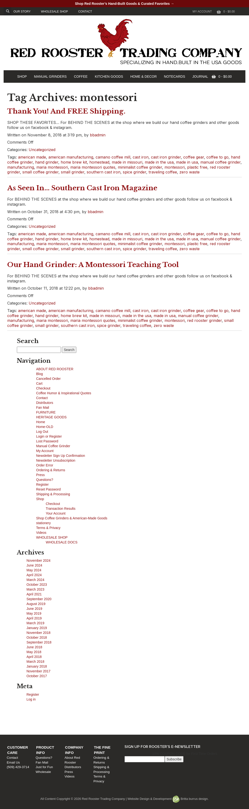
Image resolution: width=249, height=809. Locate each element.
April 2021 (34, 594)
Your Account (56, 513)
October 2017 (36, 676)
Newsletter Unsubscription (55, 460)
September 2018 (39, 642)
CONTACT (85, 11)
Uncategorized (42, 149)
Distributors (44, 403)
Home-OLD (44, 427)
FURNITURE (46, 412)
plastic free (197, 167)
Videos (41, 533)
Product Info (82, 710)
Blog (39, 374)
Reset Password (48, 489)
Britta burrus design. (190, 799)
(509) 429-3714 (20, 724)
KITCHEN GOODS (109, 76)
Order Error (44, 465)
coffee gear (193, 157)
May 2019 (33, 613)
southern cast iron (103, 172)
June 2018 (34, 647)
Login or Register (49, 436)
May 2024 (33, 570)
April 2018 (34, 657)
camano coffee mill (113, 157)
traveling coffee (163, 172)
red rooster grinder (204, 320)
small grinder (72, 172)
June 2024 (34, 565)
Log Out (42, 431)
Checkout (43, 388)
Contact (42, 398)
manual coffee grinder (220, 162)
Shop (40, 499)
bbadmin (97, 135)
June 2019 (34, 609)
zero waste (189, 172)
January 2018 (36, 666)
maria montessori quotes (92, 167)
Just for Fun (76, 724)
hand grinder (46, 162)
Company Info (140, 710)
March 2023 (35, 589)
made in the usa (159, 162)
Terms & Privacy (48, 528)
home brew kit (74, 162)
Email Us (15, 719)
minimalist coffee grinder (140, 167)
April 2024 (34, 575)
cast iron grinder (166, 157)
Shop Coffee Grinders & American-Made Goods (71, 518)
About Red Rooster (140, 715)
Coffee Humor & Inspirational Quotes (63, 393)
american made (32, 157)
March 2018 (35, 661)
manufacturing (20, 167)
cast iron (141, 157)
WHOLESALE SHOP (54, 11)
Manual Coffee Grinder (53, 446)
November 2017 (38, 671)
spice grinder (134, 172)
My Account (202, 11)
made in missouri (127, 162)
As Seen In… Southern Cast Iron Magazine (82, 188)
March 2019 (35, 623)
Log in (31, 699)
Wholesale (75, 729)
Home (40, 422)
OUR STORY (22, 11)
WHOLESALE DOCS (61, 542)
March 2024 (35, 580)
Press (40, 475)
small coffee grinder (40, 172)
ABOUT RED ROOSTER (54, 369)
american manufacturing (70, 157)
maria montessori (52, 167)
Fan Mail (42, 407)
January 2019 (36, 628)
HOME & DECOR (143, 76)
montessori (174, 167)
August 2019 (36, 604)
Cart (39, 383)
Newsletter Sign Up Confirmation (60, 456)
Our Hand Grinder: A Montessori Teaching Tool (93, 265)
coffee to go (217, 157)
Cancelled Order (48, 379)
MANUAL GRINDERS (50, 76)
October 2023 (36, 584)
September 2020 (39, 599)
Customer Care (26, 710)
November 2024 (38, 560)
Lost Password (47, 441)
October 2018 (36, 637)
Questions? (44, 480)
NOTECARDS (174, 76)
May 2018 (33, 652)
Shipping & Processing (53, 494)
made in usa (187, 162)
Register (42, 484)
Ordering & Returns (50, 470)
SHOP (22, 76)
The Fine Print (199, 710)
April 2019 (34, 618)
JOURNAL (200, 76)
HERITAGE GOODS (51, 417)
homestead (99, 162)
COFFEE (81, 76)
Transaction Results (60, 508)
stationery (43, 523)
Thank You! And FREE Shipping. (66, 111)
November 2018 (38, 633)
